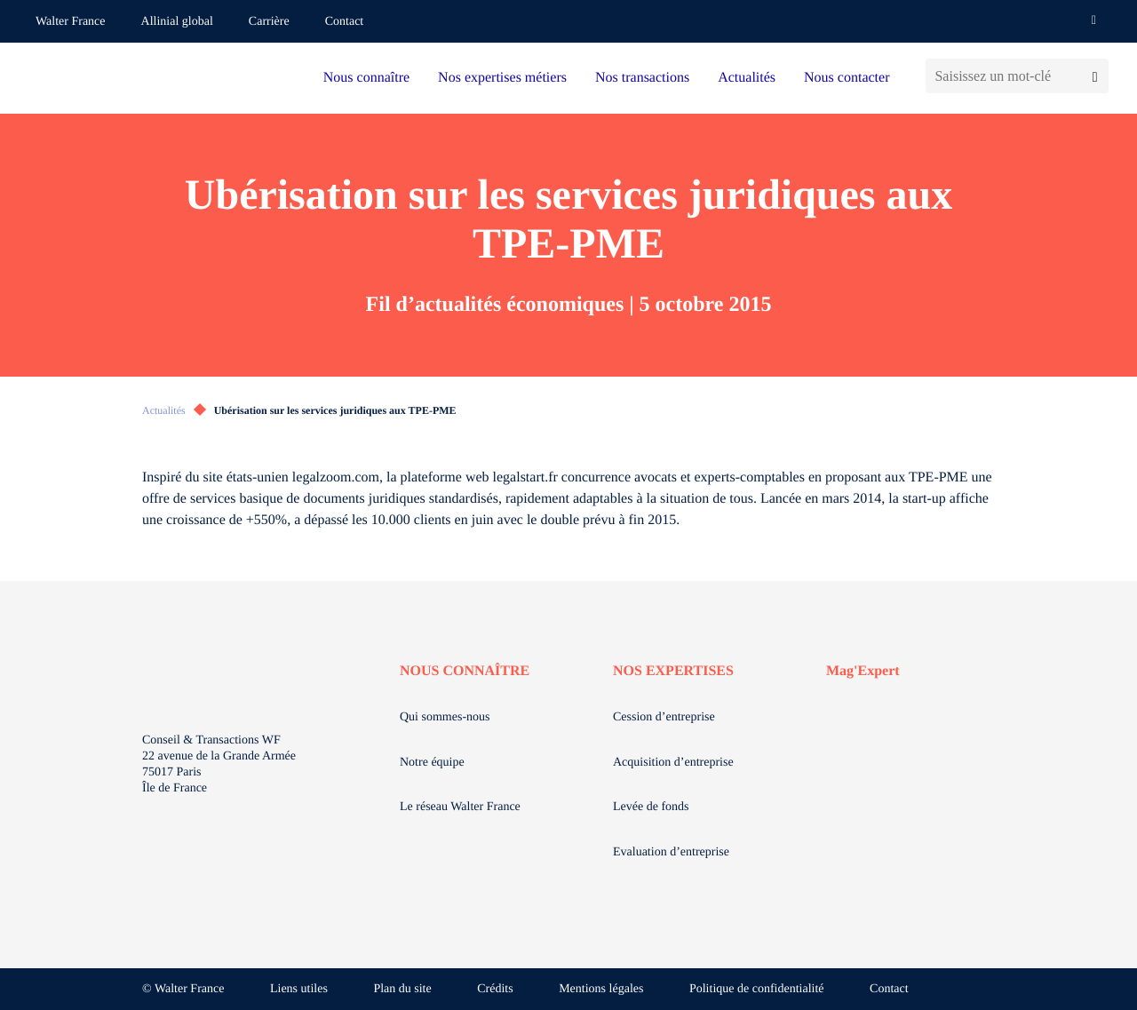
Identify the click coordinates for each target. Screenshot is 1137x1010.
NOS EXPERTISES (673, 671)
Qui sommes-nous (445, 717)
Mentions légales (601, 989)
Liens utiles (299, 989)
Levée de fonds (651, 807)
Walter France (71, 21)
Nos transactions (642, 77)
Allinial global (177, 21)
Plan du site (402, 989)
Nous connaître (366, 77)
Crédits (495, 989)
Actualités (746, 77)
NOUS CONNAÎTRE (464, 671)
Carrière (269, 21)
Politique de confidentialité (756, 989)
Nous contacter (846, 77)
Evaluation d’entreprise (671, 852)
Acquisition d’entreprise (673, 762)
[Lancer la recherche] (1095, 76)
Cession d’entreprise (664, 717)
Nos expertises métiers (502, 77)
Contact (344, 21)
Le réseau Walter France (460, 807)
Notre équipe (432, 762)
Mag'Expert (863, 671)
